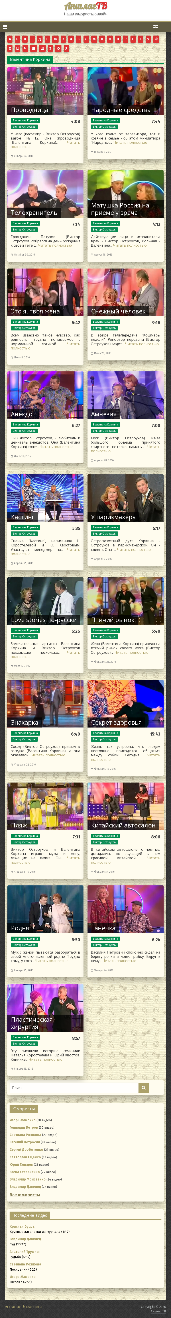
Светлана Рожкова (25, 1135)
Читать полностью (130, 142)
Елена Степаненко (25, 1172)
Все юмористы (25, 1194)
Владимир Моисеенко (28, 1179)
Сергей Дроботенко (26, 1150)
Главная (14, 1307)
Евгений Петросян (25, 1142)
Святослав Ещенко (25, 1157)
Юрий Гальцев (21, 1165)
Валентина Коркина (25, 120)
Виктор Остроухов (24, 126)
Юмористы (34, 1307)
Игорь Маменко (23, 1120)
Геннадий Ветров (24, 1127)
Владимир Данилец (25, 1187)
